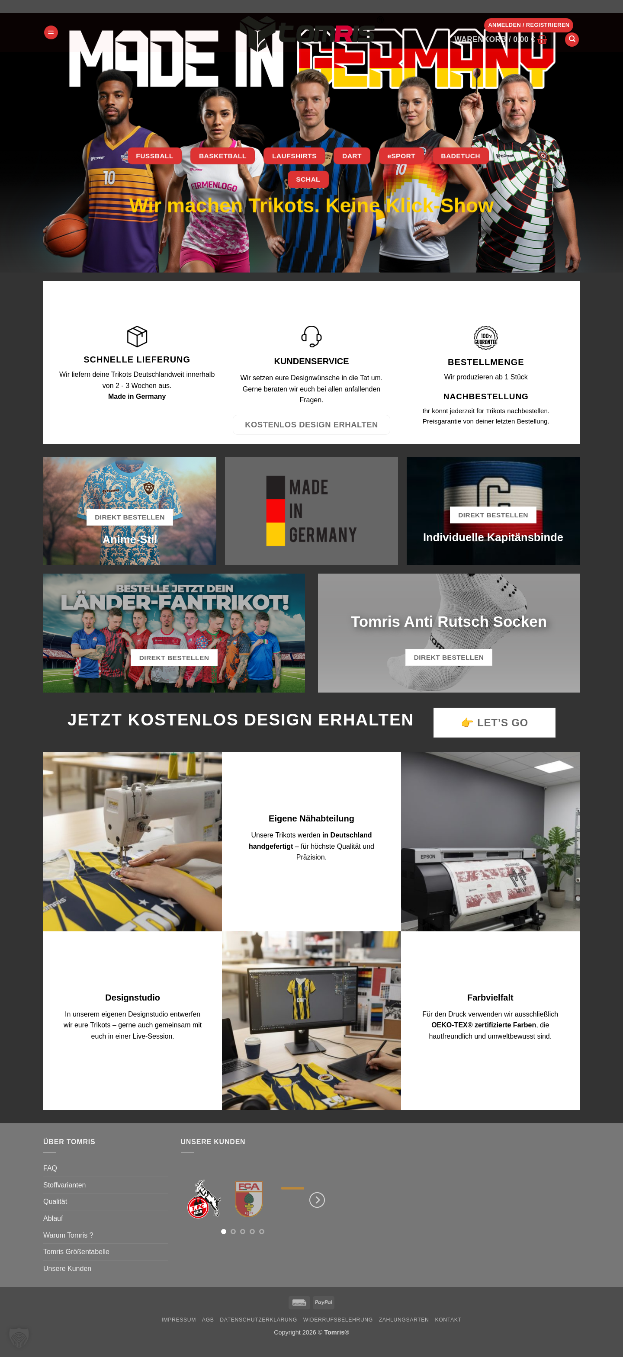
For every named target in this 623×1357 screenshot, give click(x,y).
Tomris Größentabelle (76, 1251)
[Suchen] (572, 39)
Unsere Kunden (67, 1268)
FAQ (50, 1168)
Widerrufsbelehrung (338, 1320)
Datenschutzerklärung (258, 1320)
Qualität (55, 1201)
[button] (51, 33)
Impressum (178, 1320)
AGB (208, 1320)
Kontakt (448, 1320)
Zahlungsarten (404, 1320)
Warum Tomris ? (68, 1235)
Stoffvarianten (64, 1185)
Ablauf (53, 1218)
